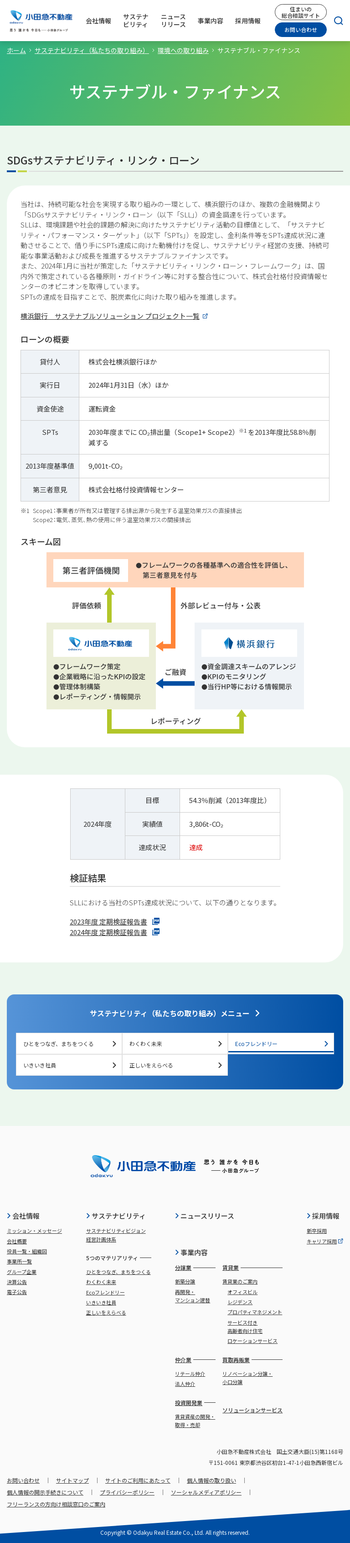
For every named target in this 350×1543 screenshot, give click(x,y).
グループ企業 (21, 1271)
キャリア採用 (325, 1241)
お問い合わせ (300, 29)
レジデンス (239, 1301)
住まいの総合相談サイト (301, 12)
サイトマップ (72, 1480)
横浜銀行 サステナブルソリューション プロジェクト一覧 (114, 316)
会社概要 (17, 1241)
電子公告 (17, 1291)
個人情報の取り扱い (211, 1480)
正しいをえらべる (176, 1065)
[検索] (335, 20)
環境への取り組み (183, 50)
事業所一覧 (19, 1261)
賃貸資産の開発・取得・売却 (195, 1420)
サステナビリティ (116, 1216)
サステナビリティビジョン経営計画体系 (116, 1234)
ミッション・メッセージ (34, 1230)
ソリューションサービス (252, 1410)
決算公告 (17, 1281)
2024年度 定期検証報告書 (115, 932)
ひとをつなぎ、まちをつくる (70, 1043)
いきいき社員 (70, 1065)
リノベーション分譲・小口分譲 (247, 1377)
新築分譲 (185, 1281)
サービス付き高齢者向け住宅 (244, 1326)
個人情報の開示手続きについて (45, 1492)
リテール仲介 (190, 1373)
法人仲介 (185, 1383)
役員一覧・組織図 (27, 1251)
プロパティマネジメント (254, 1312)
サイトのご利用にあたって (137, 1480)
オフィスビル (242, 1291)
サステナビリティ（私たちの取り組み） (92, 50)
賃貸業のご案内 (239, 1281)
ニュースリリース (204, 1216)
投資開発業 (188, 1402)
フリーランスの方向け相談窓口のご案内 (56, 1504)
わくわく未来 (176, 1043)
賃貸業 (230, 1267)
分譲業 (183, 1267)
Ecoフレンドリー (282, 1043)
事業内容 (191, 1252)
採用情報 (323, 1216)
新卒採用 (317, 1230)
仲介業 (183, 1359)
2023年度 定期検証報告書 (115, 921)
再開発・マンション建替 (192, 1296)
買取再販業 (236, 1359)
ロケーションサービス (252, 1340)
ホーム (16, 50)
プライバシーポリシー (127, 1492)
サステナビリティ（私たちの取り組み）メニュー (175, 1013)
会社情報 (23, 1216)
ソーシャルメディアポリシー (206, 1492)
